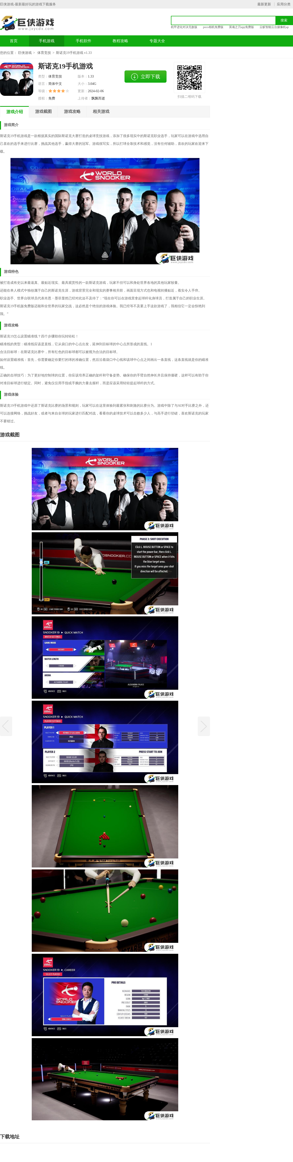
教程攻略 (120, 41)
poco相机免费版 (213, 27)
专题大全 (157, 41)
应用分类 (284, 4)
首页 (14, 41)
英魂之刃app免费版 (241, 27)
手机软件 (83, 41)
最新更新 (264, 4)
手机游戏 (46, 41)
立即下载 (145, 76)
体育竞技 (44, 53)
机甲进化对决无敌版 (184, 27)
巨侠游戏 (25, 53)
